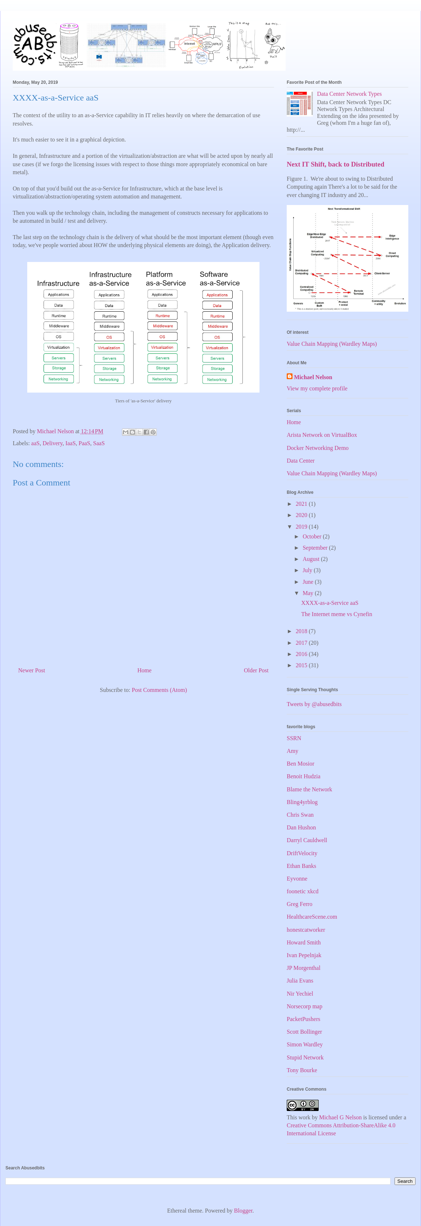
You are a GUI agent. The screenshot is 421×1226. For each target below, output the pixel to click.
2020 (302, 515)
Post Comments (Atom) (159, 690)
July (308, 570)
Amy (292, 751)
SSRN (294, 738)
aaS (35, 443)
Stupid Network (305, 1057)
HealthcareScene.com (312, 917)
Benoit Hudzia (303, 776)
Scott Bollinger (304, 1032)
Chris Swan (300, 815)
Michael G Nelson (340, 1117)
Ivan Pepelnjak (304, 955)
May (309, 593)
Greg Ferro (299, 904)
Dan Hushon (301, 827)
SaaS (99, 443)
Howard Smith (304, 942)
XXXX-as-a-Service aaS (330, 603)
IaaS (70, 443)
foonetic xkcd (303, 891)
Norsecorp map (304, 1006)
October (313, 536)
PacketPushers (303, 1019)
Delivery (52, 443)
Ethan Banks (301, 866)
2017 (302, 643)
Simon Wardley (305, 1044)
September (316, 548)
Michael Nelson (313, 377)
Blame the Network (309, 789)
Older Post (256, 670)
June (309, 582)
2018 (302, 631)
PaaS (84, 443)
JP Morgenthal (303, 968)
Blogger (243, 1210)
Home (145, 670)
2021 (302, 504)
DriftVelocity (302, 853)
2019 (302, 527)
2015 (302, 665)
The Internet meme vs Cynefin (336, 614)
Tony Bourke (302, 1070)
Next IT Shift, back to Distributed (335, 164)
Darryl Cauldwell (307, 840)
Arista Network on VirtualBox (322, 435)
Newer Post (31, 670)
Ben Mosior (300, 763)
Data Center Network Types (349, 94)
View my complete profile (317, 388)
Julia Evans (300, 980)
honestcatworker (306, 930)
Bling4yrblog (302, 802)
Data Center (301, 461)
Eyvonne (297, 879)
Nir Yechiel (300, 994)
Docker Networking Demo (318, 448)
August (312, 559)
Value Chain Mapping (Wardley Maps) (332, 344)
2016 (302, 654)
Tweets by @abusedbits (314, 704)
